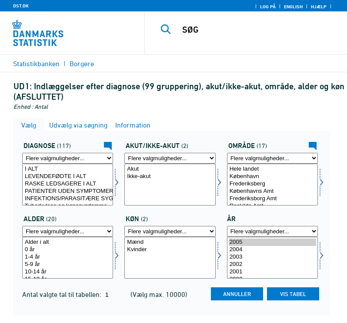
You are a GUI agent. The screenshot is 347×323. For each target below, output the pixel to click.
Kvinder (170, 249)
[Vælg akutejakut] (169, 184)
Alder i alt (67, 242)
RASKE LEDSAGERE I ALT (67, 184)
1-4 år (67, 257)
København (272, 176)
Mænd (170, 242)
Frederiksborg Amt (272, 198)
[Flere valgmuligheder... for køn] (169, 231)
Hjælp (319, 6)
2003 (272, 257)
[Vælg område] (272, 184)
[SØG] (259, 29)
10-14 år (67, 272)
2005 (272, 242)
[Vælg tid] (272, 258)
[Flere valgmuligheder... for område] (272, 158)
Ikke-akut (170, 176)
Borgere (82, 63)
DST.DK (21, 6)
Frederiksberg (272, 184)
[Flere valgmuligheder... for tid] (272, 231)
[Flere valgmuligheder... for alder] (67, 231)
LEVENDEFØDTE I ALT (67, 176)
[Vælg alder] (67, 258)
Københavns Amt (272, 191)
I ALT (67, 169)
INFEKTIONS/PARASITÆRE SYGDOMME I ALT (67, 198)
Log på (268, 6)
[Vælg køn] (169, 258)
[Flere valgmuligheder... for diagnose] (67, 158)
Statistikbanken (36, 63)
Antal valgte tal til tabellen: (62, 294)
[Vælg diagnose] (67, 184)
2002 (272, 264)
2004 (272, 249)
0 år (67, 249)
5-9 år (67, 264)
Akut (170, 169)
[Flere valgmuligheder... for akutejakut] (169, 158)
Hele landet (272, 169)
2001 (272, 272)
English (293, 6)
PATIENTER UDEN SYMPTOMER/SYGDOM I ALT (67, 191)
